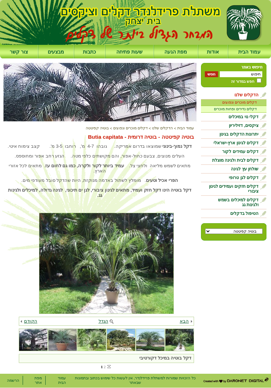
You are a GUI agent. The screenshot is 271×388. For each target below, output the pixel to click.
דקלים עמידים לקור (240, 151)
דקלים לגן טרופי (243, 177)
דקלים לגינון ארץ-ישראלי (236, 142)
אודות (213, 52)
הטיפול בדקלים (244, 213)
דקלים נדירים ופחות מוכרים (235, 109)
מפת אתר (38, 380)
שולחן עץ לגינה (244, 169)
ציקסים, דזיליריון (243, 125)
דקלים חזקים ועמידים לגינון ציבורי (233, 189)
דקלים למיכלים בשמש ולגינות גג (238, 202)
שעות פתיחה (129, 52)
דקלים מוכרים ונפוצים (239, 102)
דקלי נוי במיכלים (243, 116)
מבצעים (56, 52)
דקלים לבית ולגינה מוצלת (235, 160)
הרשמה (13, 380)
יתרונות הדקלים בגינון (238, 134)
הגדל (103, 321)
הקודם (30, 321)
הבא (184, 321)
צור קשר (19, 52)
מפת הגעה (175, 52)
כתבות (89, 52)
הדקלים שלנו (246, 94)
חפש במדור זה (242, 81)
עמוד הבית (249, 52)
